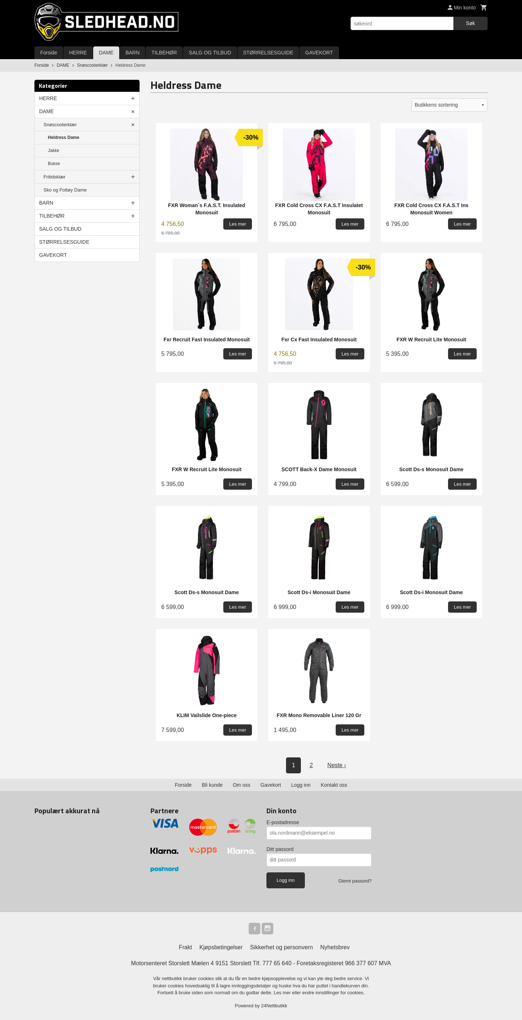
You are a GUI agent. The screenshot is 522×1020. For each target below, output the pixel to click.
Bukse (54, 163)
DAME (106, 52)
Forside (48, 52)
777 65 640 (276, 963)
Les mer (283, 992)
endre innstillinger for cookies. (333, 992)
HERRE (78, 52)
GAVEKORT (319, 52)
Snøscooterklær (60, 124)
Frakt (185, 947)
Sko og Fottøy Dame (65, 190)
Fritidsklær (55, 177)
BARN (132, 52)
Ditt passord (280, 849)
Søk (470, 23)
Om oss (241, 785)
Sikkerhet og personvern (281, 947)
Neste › (336, 765)
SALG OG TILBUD (210, 52)
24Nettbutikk (274, 1005)
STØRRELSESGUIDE (268, 52)
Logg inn (301, 785)
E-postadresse (282, 822)
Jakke (53, 150)
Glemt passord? (355, 881)
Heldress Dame (63, 137)
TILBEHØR (164, 52)
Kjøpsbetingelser (221, 947)
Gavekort (270, 785)
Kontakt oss (334, 785)
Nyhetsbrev (335, 947)
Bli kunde (212, 785)
